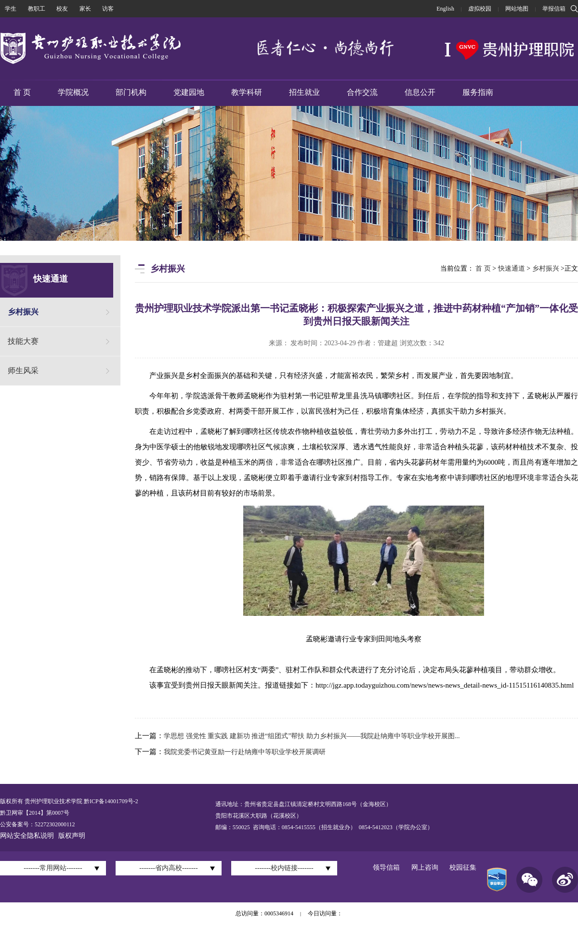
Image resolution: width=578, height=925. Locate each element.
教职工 (36, 8)
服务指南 (477, 92)
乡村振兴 (23, 312)
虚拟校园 (479, 8)
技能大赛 (23, 341)
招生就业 (304, 92)
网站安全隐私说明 (27, 835)
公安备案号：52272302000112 (37, 824)
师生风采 (23, 370)
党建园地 (188, 92)
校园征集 (462, 867)
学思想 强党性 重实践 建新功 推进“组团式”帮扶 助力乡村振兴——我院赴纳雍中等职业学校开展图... (312, 736)
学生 (10, 8)
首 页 (22, 92)
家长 (85, 8)
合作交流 (362, 92)
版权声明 (71, 835)
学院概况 (73, 92)
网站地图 (516, 8)
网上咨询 (424, 867)
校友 (62, 8)
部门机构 (131, 92)
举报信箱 (553, 8)
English (445, 8)
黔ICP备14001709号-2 (110, 801)
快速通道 (511, 268)
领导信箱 (386, 867)
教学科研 (246, 92)
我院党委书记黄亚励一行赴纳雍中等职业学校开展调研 (245, 752)
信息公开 (420, 92)
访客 (108, 8)
